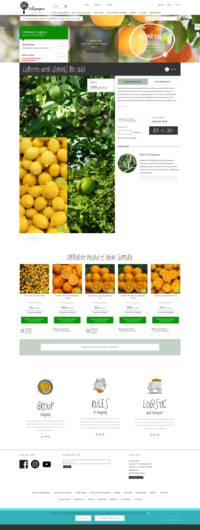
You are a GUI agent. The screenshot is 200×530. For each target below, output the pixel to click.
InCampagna (32, 7)
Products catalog (38, 18)
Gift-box (143, 12)
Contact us (94, 51)
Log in (169, 4)
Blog (86, 4)
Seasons (91, 499)
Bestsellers (155, 12)
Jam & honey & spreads (116, 12)
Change (61, 46)
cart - (178, 4)
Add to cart (163, 130)
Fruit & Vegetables (60, 12)
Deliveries (102, 499)
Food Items (98, 12)
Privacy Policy (64, 499)
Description (133, 81)
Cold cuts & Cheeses (81, 12)
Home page (27, 18)
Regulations (79, 499)
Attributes (162, 81)
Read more (122, 106)
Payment (114, 499)
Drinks (133, 12)
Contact (109, 4)
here (148, 513)
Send (67, 466)
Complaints (126, 499)
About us (97, 4)
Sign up (160, 4)
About (153, 492)
